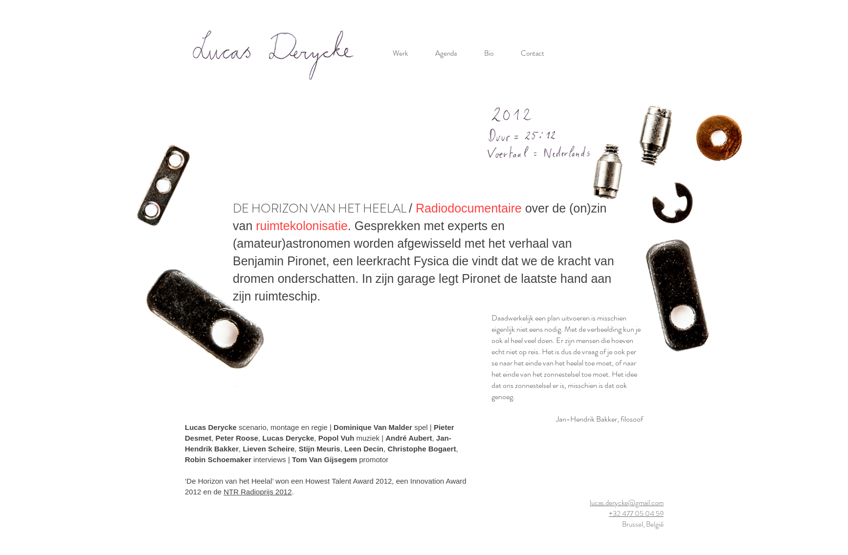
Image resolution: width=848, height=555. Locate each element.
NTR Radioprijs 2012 (257, 492)
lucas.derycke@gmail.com (627, 502)
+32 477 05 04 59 (636, 513)
